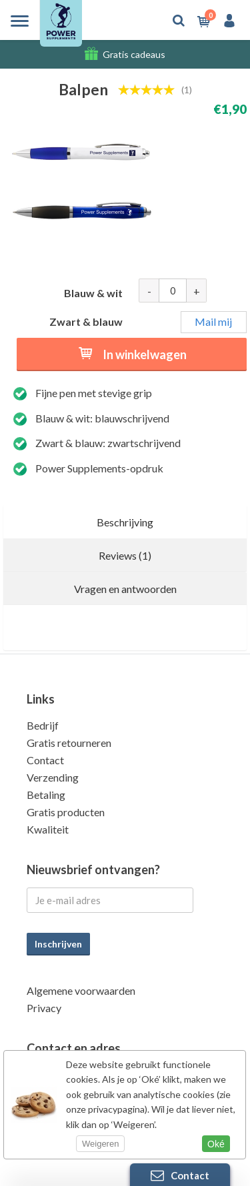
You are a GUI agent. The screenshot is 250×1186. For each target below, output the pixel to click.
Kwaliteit (48, 829)
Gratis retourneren (69, 742)
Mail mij (213, 321)
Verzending (53, 777)
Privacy (44, 1007)
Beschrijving (125, 522)
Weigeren (100, 1144)
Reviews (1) (125, 555)
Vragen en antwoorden (125, 588)
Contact (45, 760)
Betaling (46, 794)
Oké (216, 1144)
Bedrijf (43, 725)
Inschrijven (58, 943)
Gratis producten (66, 812)
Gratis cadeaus (134, 54)
